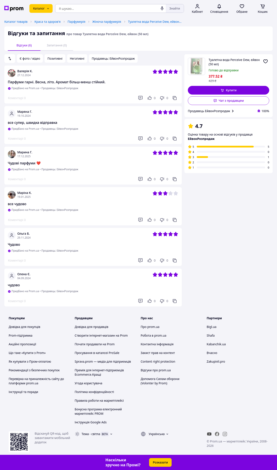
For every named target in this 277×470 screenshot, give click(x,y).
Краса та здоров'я (47, 22)
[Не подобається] (163, 98)
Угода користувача (88, 383)
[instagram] (224, 434)
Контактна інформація (157, 344)
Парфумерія (76, 22)
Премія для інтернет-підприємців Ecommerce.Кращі (99, 372)
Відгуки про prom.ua (156, 370)
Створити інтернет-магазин (95, 335)
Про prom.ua (150, 327)
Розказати (160, 462)
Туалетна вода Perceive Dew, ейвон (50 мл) (155, 22)
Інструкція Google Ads (91, 422)
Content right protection (158, 361)
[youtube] (209, 434)
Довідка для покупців (24, 327)
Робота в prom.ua (153, 335)
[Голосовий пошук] (162, 8)
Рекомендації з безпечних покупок (34, 370)
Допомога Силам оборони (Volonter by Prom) (160, 381)
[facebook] (217, 434)
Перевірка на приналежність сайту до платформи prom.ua (36, 381)
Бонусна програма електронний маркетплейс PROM (98, 411)
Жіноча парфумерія (106, 22)
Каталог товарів (15, 22)
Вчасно (212, 353)
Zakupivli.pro (216, 361)
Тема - (91, 434)
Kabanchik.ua (216, 344)
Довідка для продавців (91, 327)
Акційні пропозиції (22, 344)
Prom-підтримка (20, 335)
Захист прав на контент (158, 353)
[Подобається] (151, 98)
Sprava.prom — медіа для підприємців (103, 361)
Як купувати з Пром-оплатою (30, 361)
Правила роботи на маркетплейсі (99, 400)
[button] (228, 90)
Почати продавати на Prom (95, 344)
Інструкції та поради (23, 392)
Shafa (211, 335)
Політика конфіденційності (94, 392)
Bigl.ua (211, 327)
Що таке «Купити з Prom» (27, 353)
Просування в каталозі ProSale (97, 353)
